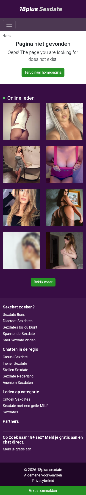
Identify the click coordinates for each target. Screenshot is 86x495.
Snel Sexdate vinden (19, 340)
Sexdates (10, 412)
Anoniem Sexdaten (18, 382)
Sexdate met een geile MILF (25, 406)
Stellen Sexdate (15, 370)
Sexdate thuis (14, 314)
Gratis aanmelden (43, 490)
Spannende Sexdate (19, 334)
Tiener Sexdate (15, 363)
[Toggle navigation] (9, 24)
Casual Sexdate (15, 357)
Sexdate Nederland (18, 376)
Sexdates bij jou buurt (20, 327)
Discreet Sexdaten (18, 321)
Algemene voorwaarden (43, 475)
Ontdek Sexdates (17, 399)
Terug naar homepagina (43, 72)
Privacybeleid (43, 481)
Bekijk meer (43, 282)
